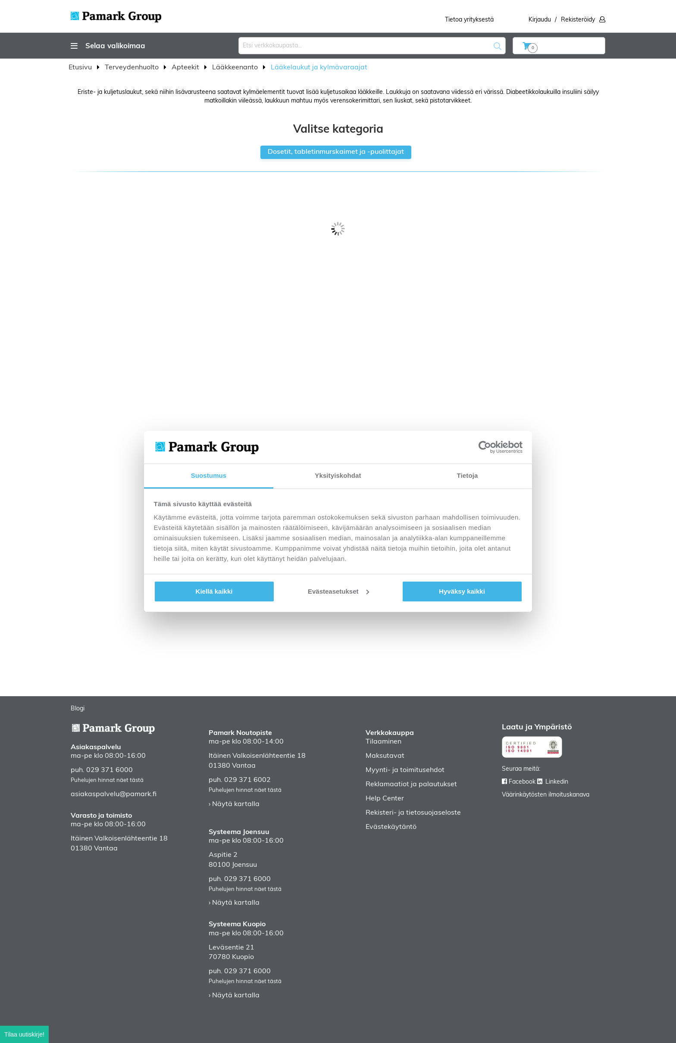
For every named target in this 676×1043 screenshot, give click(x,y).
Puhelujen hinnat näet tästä (107, 780)
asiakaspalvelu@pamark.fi (113, 794)
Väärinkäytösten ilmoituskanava (545, 795)
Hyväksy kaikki (462, 591)
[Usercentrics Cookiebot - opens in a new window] (485, 447)
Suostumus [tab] (209, 475)
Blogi (77, 709)
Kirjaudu (540, 20)
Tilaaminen (383, 741)
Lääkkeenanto (236, 67)
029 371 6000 (109, 770)
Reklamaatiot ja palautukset (411, 784)
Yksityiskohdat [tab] (338, 475)
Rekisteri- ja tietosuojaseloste (413, 812)
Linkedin (556, 782)
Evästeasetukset (338, 591)
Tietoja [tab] (467, 475)
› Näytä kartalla (234, 804)
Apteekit (186, 67)
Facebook (522, 782)
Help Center (385, 798)
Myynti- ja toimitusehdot (405, 770)
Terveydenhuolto (132, 67)
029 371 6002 (247, 780)
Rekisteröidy (578, 20)
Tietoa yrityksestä (469, 20)
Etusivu (81, 67)
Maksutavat (385, 756)
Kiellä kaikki (214, 591)
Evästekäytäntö (391, 827)
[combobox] (372, 45)
